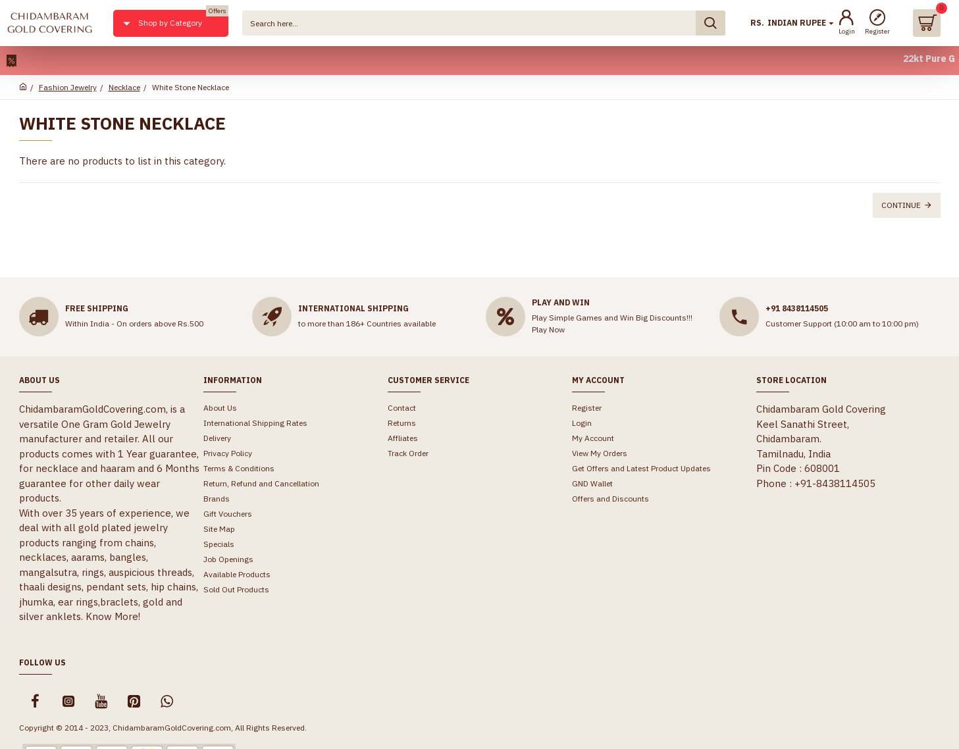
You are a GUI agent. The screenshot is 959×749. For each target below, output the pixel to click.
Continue (901, 205)
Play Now (548, 329)
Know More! (113, 616)
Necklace (124, 87)
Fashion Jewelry (68, 87)
